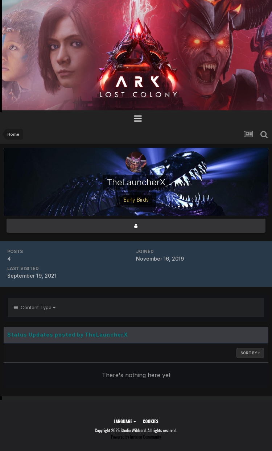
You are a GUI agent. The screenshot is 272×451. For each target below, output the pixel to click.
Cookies (150, 421)
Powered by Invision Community (136, 437)
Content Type (34, 307)
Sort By (250, 353)
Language (125, 421)
